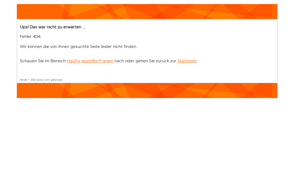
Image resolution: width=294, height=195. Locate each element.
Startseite (187, 60)
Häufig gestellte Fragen (90, 60)
